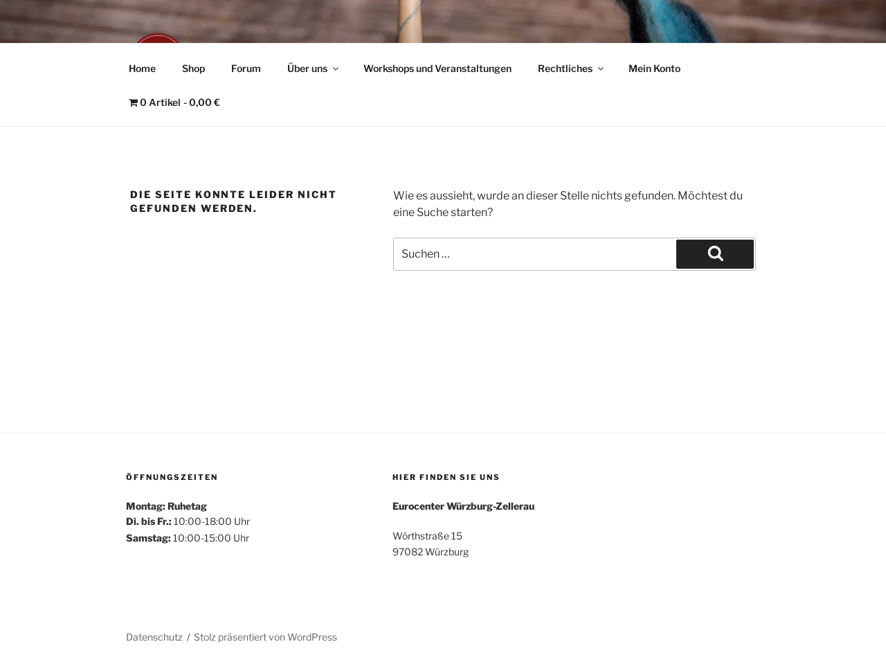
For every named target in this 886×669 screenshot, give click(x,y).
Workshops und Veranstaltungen (437, 68)
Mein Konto (654, 68)
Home (142, 68)
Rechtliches (572, 68)
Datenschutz (154, 637)
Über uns (314, 68)
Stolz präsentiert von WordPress (265, 637)
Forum (246, 68)
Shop (193, 68)
